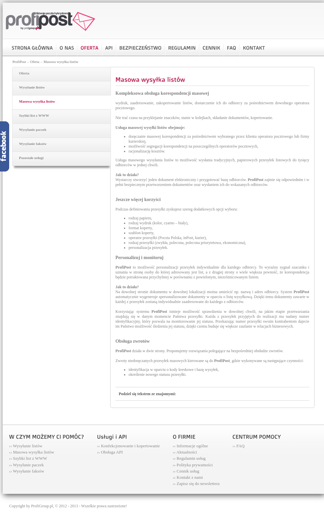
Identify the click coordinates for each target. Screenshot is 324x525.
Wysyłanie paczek (33, 129)
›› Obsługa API (110, 452)
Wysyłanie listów (32, 87)
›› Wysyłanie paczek (26, 464)
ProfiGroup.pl (42, 506)
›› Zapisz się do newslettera (196, 483)
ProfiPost (19, 62)
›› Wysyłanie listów (26, 445)
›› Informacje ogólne (190, 445)
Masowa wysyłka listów (61, 62)
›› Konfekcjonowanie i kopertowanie (128, 445)
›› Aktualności (185, 452)
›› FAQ (239, 445)
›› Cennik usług (186, 471)
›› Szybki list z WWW (28, 458)
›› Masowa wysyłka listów (31, 452)
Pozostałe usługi (31, 158)
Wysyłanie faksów (33, 144)
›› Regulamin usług (189, 458)
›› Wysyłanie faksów (26, 471)
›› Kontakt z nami (188, 477)
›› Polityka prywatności (193, 464)
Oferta (34, 62)
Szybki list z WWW (34, 115)
